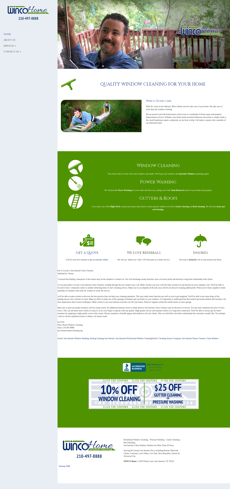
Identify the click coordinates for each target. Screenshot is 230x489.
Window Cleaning (158, 166)
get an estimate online (99, 260)
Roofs (170, 198)
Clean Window (212, 338)
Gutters (148, 198)
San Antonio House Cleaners (193, 338)
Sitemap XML (64, 466)
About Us (9, 40)
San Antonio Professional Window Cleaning (134, 338)
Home (7, 34)
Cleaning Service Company (170, 338)
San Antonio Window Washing (76, 338)
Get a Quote (87, 252)
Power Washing (158, 182)
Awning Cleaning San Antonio (102, 338)
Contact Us (12, 51)
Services (10, 45)
